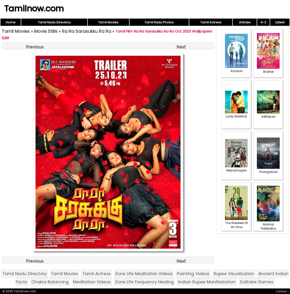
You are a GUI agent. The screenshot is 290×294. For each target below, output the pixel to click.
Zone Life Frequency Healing (144, 282)
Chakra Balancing (50, 282)
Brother (268, 70)
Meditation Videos (92, 282)
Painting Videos (193, 274)
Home (10, 22)
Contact (281, 291)
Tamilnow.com (34, 8)
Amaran (236, 69)
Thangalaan (268, 170)
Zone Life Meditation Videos (144, 274)
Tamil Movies (108, 22)
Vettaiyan (268, 114)
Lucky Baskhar (236, 114)
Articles (245, 22)
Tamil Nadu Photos (159, 22)
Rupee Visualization (234, 274)
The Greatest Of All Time (236, 223)
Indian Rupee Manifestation (207, 282)
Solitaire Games (256, 282)
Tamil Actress (210, 22)
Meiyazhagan (236, 168)
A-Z (263, 22)
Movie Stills (46, 31)
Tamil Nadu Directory (54, 22)
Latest (279, 22)
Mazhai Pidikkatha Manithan (268, 226)
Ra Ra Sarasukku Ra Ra (86, 31)
